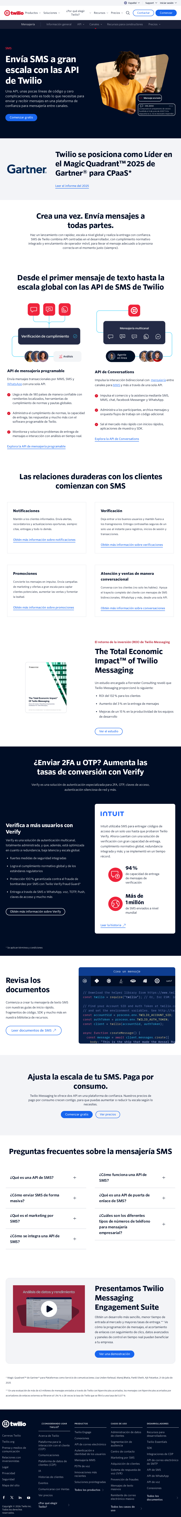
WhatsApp (14, 384)
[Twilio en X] (13, 1497)
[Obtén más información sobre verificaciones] (132, 544)
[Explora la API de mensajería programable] (36, 446)
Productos (33, 12)
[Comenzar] (166, 13)
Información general (59, 24)
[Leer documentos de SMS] (34, 1030)
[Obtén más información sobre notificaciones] (44, 539)
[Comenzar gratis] (21, 117)
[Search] (127, 12)
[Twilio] (14, 12)
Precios (117, 12)
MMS (116, 385)
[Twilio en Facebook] (5, 1497)
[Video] (49, 1309)
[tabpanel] (127, 1015)
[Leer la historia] (113, 925)
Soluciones (51, 12)
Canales (94, 24)
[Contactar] (143, 13)
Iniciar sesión (168, 3)
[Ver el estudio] (109, 731)
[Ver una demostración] (114, 1354)
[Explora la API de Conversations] (117, 439)
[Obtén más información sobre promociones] (43, 607)
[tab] (97, 981)
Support (151, 3)
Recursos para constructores (125, 24)
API (79, 24)
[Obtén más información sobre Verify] (35, 911)
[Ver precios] (108, 1114)
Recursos (101, 12)
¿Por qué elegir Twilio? (78, 13)
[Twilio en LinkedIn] (21, 1497)
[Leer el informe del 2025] (72, 186)
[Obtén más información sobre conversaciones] (133, 608)
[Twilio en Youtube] (29, 1497)
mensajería (158, 380)
